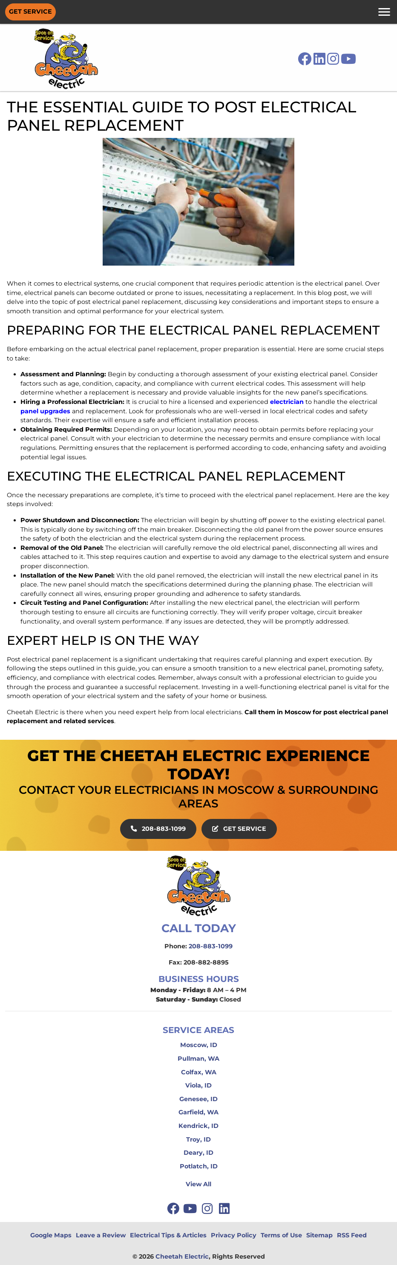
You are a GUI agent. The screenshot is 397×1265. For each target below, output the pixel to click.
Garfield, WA (198, 1112)
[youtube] (190, 1208)
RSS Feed (352, 1235)
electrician (287, 402)
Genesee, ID (198, 1099)
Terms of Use (281, 1235)
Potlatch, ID (199, 1166)
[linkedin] (224, 1208)
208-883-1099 (158, 829)
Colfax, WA (198, 1072)
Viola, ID (198, 1085)
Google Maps (51, 1235)
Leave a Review (101, 1235)
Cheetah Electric (182, 1256)
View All (198, 1184)
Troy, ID (198, 1139)
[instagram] (207, 1208)
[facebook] (173, 1208)
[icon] (305, 61)
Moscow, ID (198, 1045)
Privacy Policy (233, 1235)
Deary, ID (198, 1152)
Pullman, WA (198, 1058)
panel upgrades (45, 411)
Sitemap (319, 1235)
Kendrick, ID (198, 1126)
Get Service (30, 11)
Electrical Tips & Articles (168, 1235)
